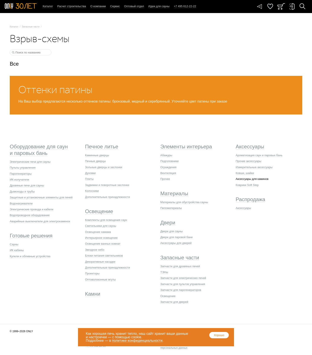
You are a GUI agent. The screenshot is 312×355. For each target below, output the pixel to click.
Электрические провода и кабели (31, 209)
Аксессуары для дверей (176, 243)
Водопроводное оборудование (30, 215)
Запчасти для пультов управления (182, 284)
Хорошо (219, 335)
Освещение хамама (98, 232)
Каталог (48, 6)
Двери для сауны (171, 231)
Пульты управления (23, 167)
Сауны (14, 244)
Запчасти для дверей (174, 302)
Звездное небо (94, 249)
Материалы (174, 193)
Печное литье (101, 146)
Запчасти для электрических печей (183, 278)
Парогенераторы (21, 173)
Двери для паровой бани (176, 237)
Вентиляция (168, 173)
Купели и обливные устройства (30, 256)
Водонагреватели (21, 203)
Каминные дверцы (97, 155)
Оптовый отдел (134, 6)
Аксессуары (250, 146)
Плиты (89, 179)
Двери (167, 223)
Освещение (99, 211)
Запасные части (30, 26)
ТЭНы (164, 272)
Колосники (92, 190)
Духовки (90, 173)
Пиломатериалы (171, 208)
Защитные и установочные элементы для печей (41, 197)
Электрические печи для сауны (30, 161)
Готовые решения (31, 236)
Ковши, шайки (245, 173)
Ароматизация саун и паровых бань (259, 155)
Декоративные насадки (100, 261)
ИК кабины (17, 250)
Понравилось (270, 6)
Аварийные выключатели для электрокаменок (40, 221)
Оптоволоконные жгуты (100, 279)
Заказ (281, 6)
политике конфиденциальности (137, 340)
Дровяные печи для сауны (27, 185)
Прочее (165, 179)
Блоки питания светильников (104, 255)
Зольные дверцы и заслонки (103, 167)
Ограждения (168, 167)
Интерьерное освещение (101, 237)
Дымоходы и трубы (22, 191)
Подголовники (169, 161)
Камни (93, 294)
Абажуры (166, 155)
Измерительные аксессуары (254, 167)
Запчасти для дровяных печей (180, 266)
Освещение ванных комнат (103, 243)
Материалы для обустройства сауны (184, 202)
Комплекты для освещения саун (106, 220)
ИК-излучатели (19, 179)
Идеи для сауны (158, 6)
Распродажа (250, 199)
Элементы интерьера (186, 146)
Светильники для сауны (100, 225)
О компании (98, 6)
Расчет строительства (71, 6)
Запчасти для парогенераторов (180, 290)
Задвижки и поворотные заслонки (107, 185)
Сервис (115, 6)
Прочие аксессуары (248, 161)
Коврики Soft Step (247, 185)
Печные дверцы (95, 161)
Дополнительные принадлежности (107, 197)
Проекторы (92, 273)
